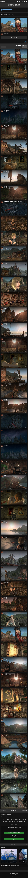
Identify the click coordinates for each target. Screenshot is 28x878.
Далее (24, 810)
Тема (12, 874)
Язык (9, 874)
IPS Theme (12, 873)
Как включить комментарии (9, 11)
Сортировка (24, 45)
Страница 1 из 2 (14, 810)
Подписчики (13, 844)
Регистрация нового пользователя (14, 832)
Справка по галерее (6, 9)
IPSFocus (16, 873)
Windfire (5, 34)
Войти (14, 839)
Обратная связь (17, 874)
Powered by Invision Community (14, 876)
